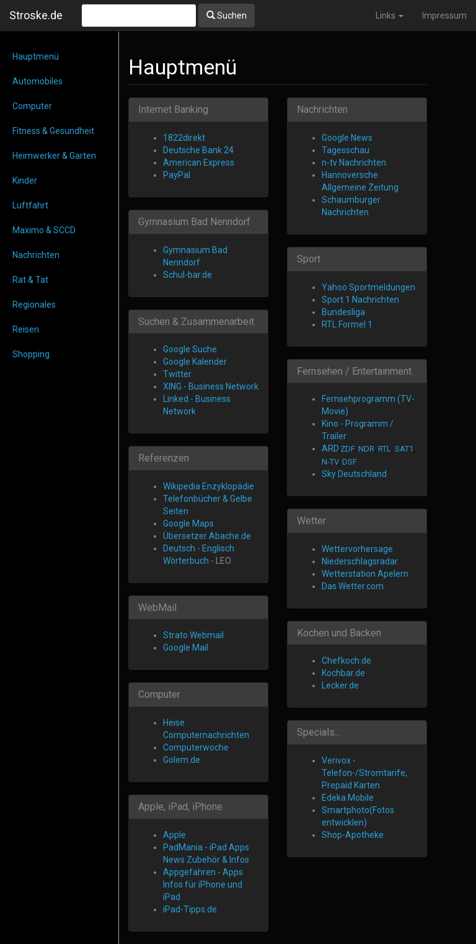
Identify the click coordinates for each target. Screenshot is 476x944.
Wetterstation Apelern (365, 574)
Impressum (444, 15)
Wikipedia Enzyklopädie (208, 486)
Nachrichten (36, 255)
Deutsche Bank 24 (198, 150)
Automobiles (37, 81)
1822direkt (184, 138)
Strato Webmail (193, 635)
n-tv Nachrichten (354, 162)
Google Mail (185, 647)
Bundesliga (343, 312)
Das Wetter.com (353, 586)
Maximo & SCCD (44, 230)
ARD (330, 448)
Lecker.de (340, 685)
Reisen (25, 329)
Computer (32, 106)
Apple (174, 835)
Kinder (24, 180)
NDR (366, 448)
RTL (384, 448)
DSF (349, 461)
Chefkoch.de (346, 661)
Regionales (34, 304)
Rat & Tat (30, 280)
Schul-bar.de (187, 275)
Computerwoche (196, 747)
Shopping (31, 354)
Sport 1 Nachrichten (360, 300)
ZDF (347, 448)
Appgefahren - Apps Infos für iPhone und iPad (203, 884)
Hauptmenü (35, 56)
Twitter (177, 374)
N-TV (330, 461)
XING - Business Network (210, 386)
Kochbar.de (343, 673)
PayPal (176, 175)
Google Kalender (195, 362)
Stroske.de (36, 15)
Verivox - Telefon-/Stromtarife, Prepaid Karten (364, 772)
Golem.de (181, 760)
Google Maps (188, 523)
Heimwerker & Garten (54, 156)
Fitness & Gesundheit (53, 131)
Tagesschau (345, 150)
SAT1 (404, 448)
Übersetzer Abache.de (207, 536)
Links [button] (389, 15)
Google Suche (190, 349)
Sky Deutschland (354, 474)
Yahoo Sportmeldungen (368, 287)
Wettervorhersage (357, 549)
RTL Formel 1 (347, 324)
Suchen (226, 15)
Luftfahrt (30, 205)
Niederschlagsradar (360, 561)
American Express (198, 162)
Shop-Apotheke (353, 835)
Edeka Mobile (348, 798)
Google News (347, 138)
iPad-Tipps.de (190, 909)
